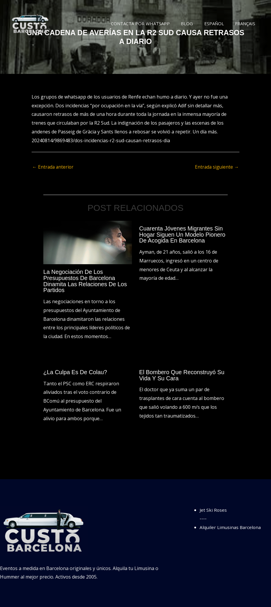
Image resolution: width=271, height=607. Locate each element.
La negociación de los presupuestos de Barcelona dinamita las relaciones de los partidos (85, 281)
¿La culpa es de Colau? (75, 371)
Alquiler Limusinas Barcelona (231, 526)
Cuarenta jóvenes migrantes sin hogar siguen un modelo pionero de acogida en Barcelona (183, 234)
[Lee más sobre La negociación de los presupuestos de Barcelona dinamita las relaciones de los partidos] (87, 242)
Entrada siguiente (216, 167)
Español (217, 23)
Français (246, 23)
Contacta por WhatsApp (148, 23)
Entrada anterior (53, 167)
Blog (193, 23)
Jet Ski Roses (213, 509)
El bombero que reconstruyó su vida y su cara (182, 374)
